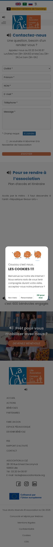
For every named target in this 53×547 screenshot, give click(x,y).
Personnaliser (26, 282)
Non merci (12, 282)
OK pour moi (41, 280)
